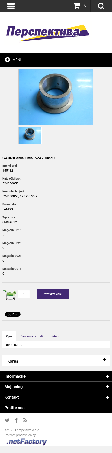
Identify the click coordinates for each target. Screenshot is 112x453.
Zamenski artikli (31, 336)
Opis (9, 336)
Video (55, 336)
